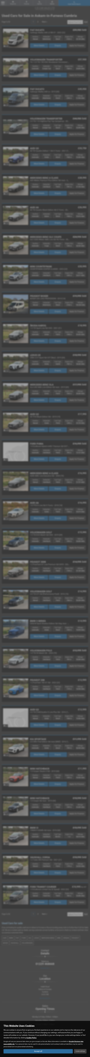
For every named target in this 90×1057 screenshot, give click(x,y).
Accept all (38, 1051)
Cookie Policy (31, 1038)
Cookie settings (80, 1051)
